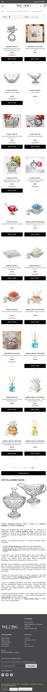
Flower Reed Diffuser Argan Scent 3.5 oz (35, 443)
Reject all (14, 689)
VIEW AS (5, 17)
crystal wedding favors (24, 531)
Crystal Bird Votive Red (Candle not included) (12, 224)
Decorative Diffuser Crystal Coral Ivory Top (35, 311)
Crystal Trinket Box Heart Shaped (35, 136)
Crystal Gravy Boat (35, 92)
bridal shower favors (31, 599)
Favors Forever (5, 646)
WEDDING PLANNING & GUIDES (10, 652)
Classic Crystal (5, 640)
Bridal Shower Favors (23, 11)
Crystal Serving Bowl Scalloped (12, 92)
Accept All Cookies (25, 689)
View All (3, 650)
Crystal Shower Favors (37, 11)
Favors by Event (11, 11)
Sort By (27, 17)
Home (2, 11)
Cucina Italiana (5, 644)
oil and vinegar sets (15, 546)
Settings (5, 689)
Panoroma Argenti (6, 642)
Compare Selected (23, 473)
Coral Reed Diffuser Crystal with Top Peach (12, 311)
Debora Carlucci (5, 638)
